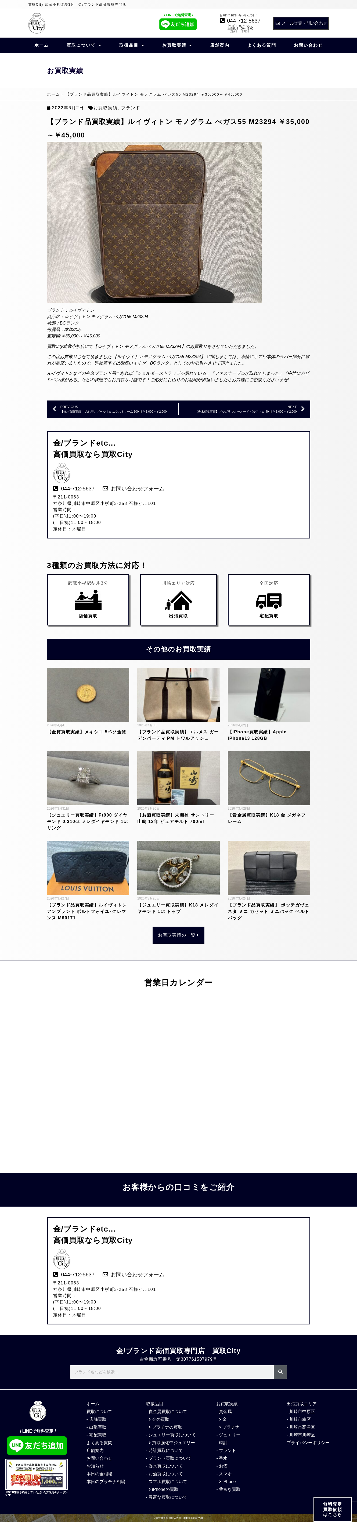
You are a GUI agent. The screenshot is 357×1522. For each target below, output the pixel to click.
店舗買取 (88, 616)
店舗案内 (219, 45)
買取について (84, 45)
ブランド (130, 107)
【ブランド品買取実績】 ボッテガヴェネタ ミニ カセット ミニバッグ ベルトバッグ (268, 911)
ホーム (41, 45)
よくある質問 (261, 45)
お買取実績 (177, 45)
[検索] (280, 1372)
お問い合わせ (308, 45)
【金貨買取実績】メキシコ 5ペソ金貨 (87, 732)
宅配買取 (268, 616)
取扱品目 (132, 45)
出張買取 (178, 616)
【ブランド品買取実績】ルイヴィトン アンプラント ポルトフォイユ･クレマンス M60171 (87, 911)
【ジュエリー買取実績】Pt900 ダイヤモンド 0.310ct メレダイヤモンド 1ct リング (87, 821)
